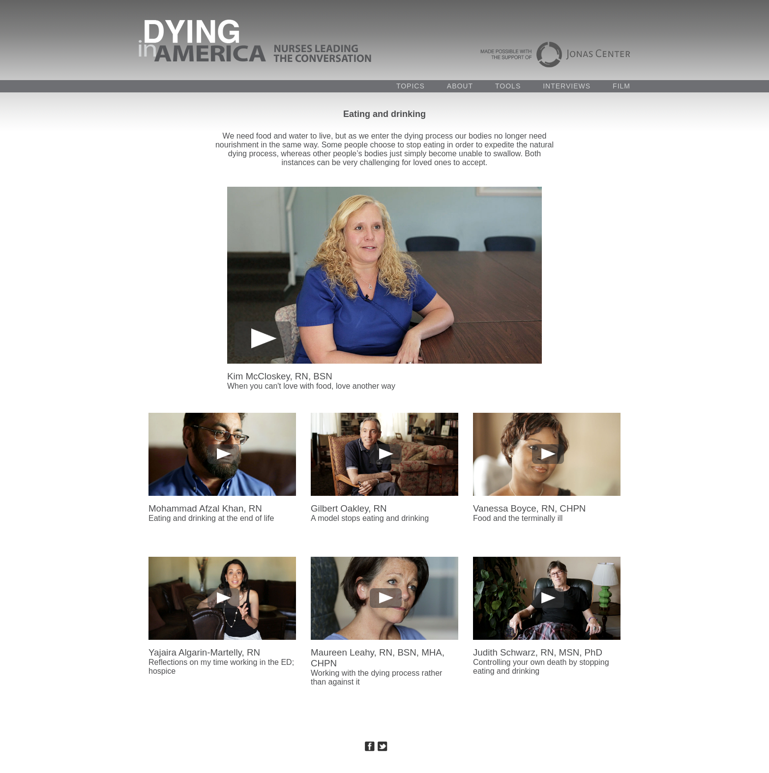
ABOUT (460, 86)
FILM (621, 86)
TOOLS (508, 86)
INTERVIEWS (567, 86)
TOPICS (410, 86)
